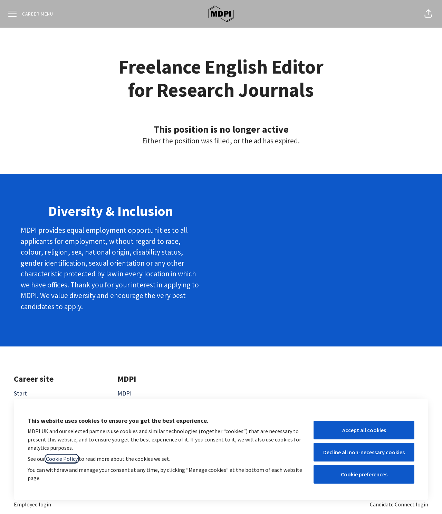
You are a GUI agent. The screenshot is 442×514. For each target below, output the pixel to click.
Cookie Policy (62, 458)
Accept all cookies (364, 430)
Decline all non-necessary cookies (364, 452)
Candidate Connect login (399, 504)
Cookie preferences (364, 474)
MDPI (124, 393)
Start (20, 393)
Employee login (32, 504)
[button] (428, 13)
